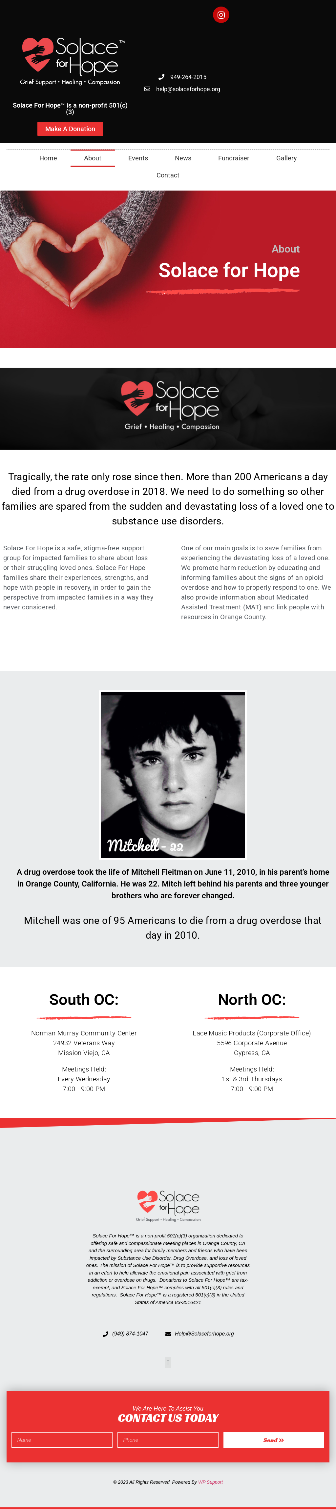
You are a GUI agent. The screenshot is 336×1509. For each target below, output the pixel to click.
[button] (168, 1362)
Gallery (286, 158)
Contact (168, 175)
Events (138, 158)
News (183, 158)
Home (48, 158)
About (92, 158)
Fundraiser (233, 158)
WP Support (210, 1482)
